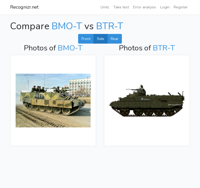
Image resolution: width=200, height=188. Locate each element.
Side (100, 38)
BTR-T (109, 26)
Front (86, 38)
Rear (114, 38)
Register (181, 7)
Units (105, 7)
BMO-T (67, 26)
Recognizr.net (24, 7)
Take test (121, 7)
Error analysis (144, 7)
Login (165, 7)
